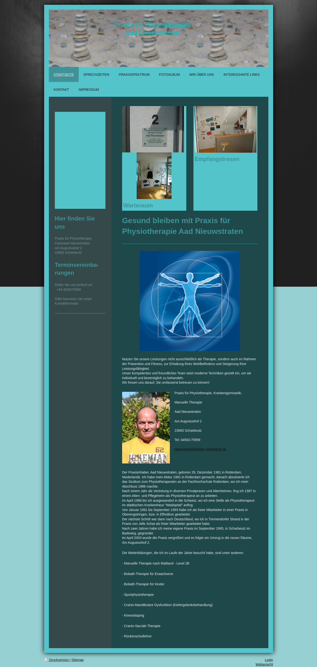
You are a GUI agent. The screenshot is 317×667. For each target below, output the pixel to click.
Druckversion (57, 660)
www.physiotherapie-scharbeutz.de (200, 449)
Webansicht (264, 664)
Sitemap (78, 660)
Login (269, 660)
